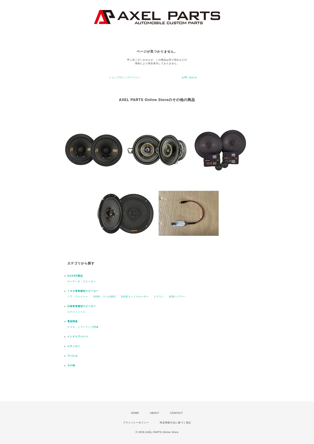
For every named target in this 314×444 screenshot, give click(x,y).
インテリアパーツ (77, 336)
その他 (71, 365)
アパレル (72, 355)
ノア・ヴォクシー (77, 296)
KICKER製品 (75, 275)
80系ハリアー (177, 296)
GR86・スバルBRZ (104, 296)
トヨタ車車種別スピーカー (83, 291)
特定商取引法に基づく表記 (175, 422)
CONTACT (176, 413)
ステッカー (73, 346)
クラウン (159, 296)
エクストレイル (76, 311)
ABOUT (154, 413)
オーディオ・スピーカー (81, 281)
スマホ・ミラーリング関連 (83, 327)
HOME (135, 413)
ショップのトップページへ (124, 77)
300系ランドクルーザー (135, 296)
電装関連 (72, 321)
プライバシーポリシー (136, 422)
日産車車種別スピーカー (81, 306)
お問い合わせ (189, 77)
